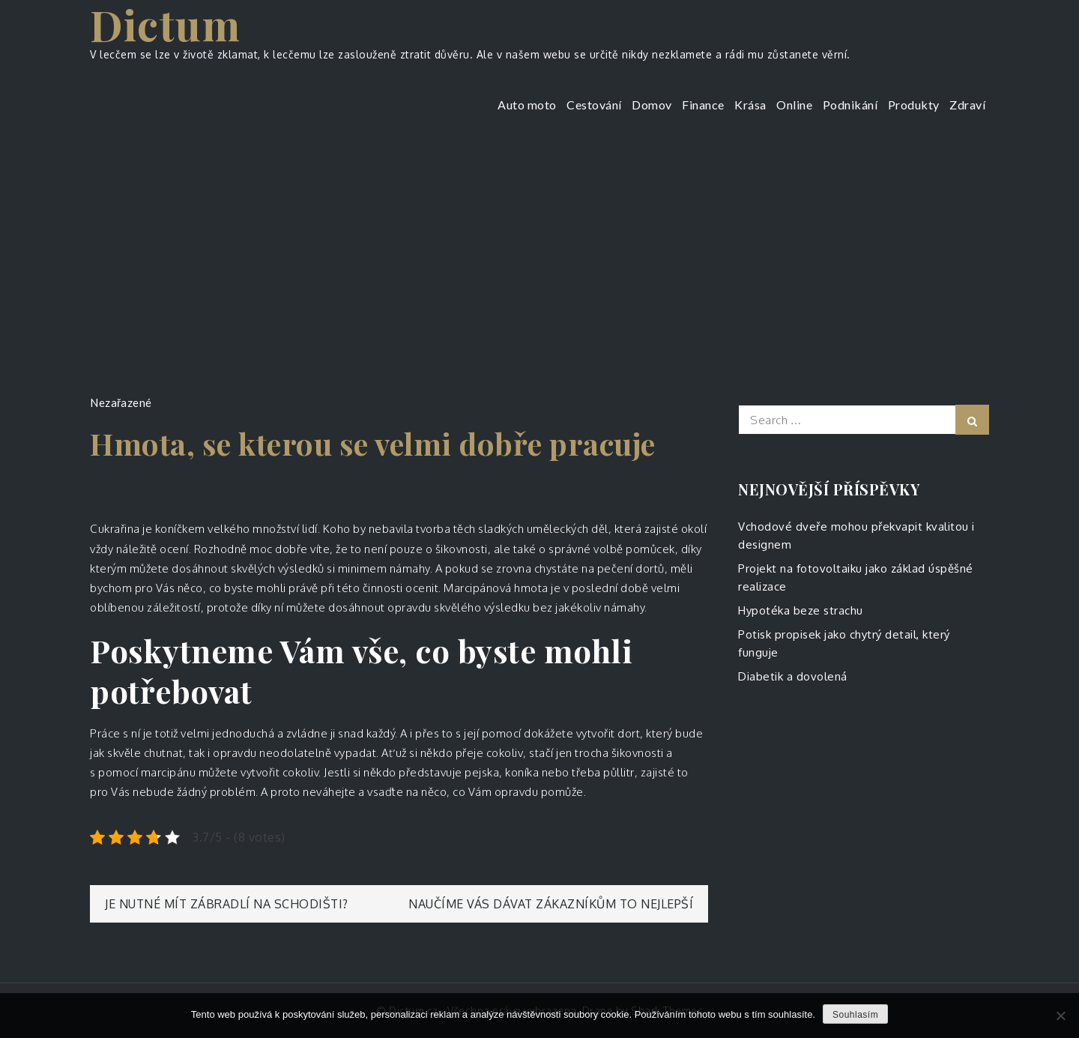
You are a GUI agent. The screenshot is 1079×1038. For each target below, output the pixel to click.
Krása (750, 104)
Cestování (594, 104)
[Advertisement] (539, 251)
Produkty (914, 104)
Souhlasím (855, 1015)
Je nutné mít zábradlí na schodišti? (226, 903)
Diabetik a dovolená (792, 676)
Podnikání (850, 104)
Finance (703, 104)
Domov (652, 104)
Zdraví (967, 104)
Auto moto (527, 104)
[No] (1060, 1015)
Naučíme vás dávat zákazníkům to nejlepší (550, 903)
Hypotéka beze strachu (800, 610)
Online (794, 104)
